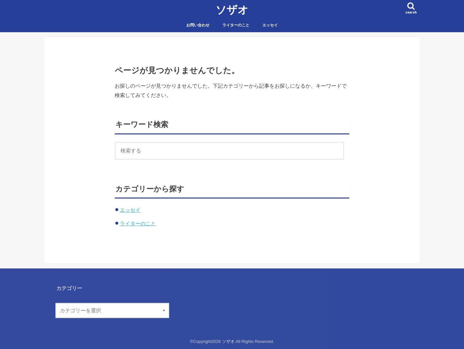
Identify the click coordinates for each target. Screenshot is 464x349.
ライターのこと (235, 25)
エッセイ (270, 25)
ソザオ (232, 9)
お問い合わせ (197, 25)
